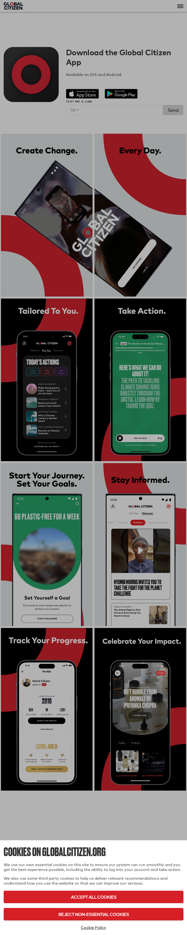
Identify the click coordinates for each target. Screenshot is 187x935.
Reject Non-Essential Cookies (93, 914)
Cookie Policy (93, 927)
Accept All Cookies (93, 897)
